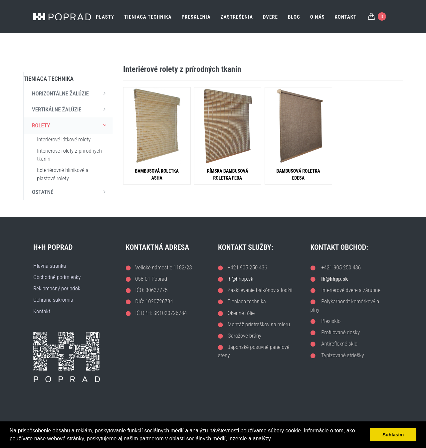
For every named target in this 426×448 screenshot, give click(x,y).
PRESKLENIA (196, 17)
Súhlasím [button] (393, 434)
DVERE (270, 17)
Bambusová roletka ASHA (157, 174)
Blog (294, 17)
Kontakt (346, 17)
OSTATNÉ (70, 192)
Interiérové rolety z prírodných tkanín (69, 154)
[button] (274, 439)
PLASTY (105, 17)
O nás (317, 17)
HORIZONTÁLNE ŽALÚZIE (70, 93)
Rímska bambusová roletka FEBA (227, 174)
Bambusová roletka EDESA (298, 174)
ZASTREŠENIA (237, 17)
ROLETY (70, 125)
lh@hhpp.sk (240, 278)
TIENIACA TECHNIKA (148, 17)
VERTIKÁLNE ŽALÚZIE (70, 109)
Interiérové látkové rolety (64, 139)
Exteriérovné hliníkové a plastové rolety (63, 174)
